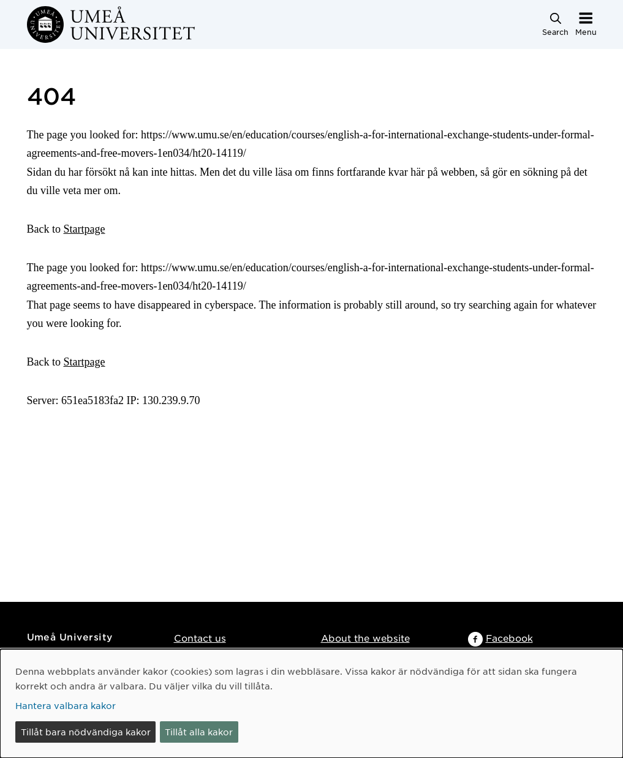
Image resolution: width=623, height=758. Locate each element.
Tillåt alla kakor (199, 731)
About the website (365, 638)
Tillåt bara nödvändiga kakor (86, 731)
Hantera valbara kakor (65, 705)
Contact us (200, 638)
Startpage (84, 229)
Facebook (509, 638)
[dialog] (311, 703)
